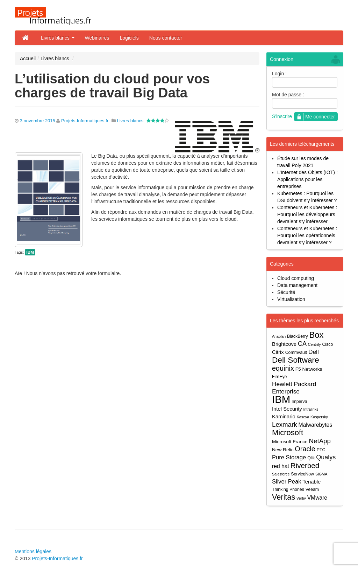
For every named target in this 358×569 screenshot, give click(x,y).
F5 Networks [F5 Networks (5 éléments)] (308, 369)
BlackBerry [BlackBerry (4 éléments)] (297, 336)
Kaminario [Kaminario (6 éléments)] (283, 416)
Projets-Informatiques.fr (84, 120)
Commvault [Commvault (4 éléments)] (296, 352)
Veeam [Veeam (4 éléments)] (312, 489)
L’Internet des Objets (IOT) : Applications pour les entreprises (307, 179)
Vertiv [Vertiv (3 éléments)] (301, 498)
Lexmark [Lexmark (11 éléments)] (284, 424)
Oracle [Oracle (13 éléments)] (305, 449)
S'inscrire (282, 116)
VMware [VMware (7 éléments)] (317, 498)
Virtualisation (291, 299)
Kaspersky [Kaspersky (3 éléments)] (319, 417)
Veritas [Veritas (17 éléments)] (283, 497)
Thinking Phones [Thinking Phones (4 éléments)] (288, 489)
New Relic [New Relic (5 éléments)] (282, 449)
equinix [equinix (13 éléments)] (283, 368)
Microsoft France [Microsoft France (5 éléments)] (290, 441)
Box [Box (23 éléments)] (316, 335)
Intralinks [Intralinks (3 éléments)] (310, 409)
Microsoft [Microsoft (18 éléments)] (287, 432)
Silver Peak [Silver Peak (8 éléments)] (286, 481)
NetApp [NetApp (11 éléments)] (320, 441)
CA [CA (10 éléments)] (302, 343)
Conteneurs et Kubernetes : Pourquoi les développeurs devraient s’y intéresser (307, 214)
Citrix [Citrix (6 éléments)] (278, 352)
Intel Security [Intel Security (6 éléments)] (287, 409)
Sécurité (286, 292)
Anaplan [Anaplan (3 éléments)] (279, 336)
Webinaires (97, 38)
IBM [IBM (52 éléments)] (281, 399)
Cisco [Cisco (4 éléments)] (327, 344)
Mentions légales (33, 551)
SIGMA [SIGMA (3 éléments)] (321, 474)
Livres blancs (57, 38)
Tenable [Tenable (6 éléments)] (311, 482)
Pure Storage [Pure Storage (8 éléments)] (289, 457)
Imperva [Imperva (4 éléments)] (299, 401)
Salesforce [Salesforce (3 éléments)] (280, 474)
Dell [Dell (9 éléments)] (313, 351)
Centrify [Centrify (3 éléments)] (314, 344)
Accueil (28, 58)
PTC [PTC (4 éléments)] (321, 449)
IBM (30, 252)
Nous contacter (165, 38)
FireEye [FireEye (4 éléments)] (279, 376)
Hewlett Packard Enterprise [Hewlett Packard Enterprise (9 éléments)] (294, 388)
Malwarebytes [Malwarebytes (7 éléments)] (315, 425)
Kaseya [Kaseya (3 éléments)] (303, 417)
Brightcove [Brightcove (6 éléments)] (284, 344)
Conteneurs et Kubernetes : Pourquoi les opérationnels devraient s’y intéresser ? (307, 235)
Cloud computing (295, 278)
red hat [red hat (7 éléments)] (280, 466)
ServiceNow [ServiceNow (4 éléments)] (302, 474)
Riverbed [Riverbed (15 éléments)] (305, 465)
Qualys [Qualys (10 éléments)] (326, 457)
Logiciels (129, 38)
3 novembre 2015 (37, 120)
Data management (297, 285)
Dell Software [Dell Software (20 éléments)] (295, 360)
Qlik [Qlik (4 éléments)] (311, 457)
